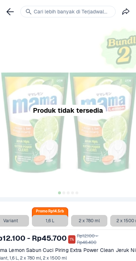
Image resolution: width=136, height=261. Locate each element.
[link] (10, 11)
